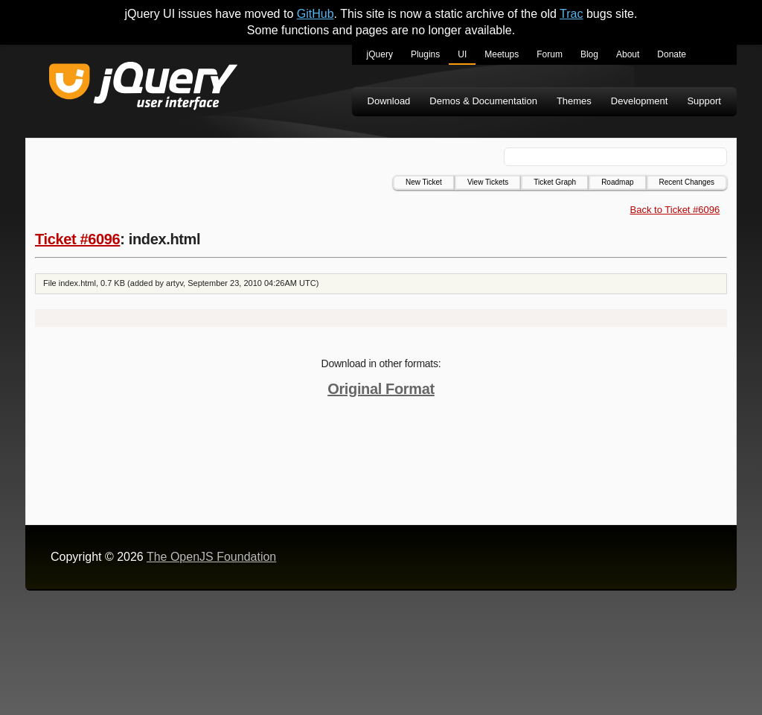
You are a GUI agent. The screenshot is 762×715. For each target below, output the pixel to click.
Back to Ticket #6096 (675, 209)
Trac (571, 13)
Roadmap (617, 182)
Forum (550, 54)
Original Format (381, 389)
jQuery (380, 54)
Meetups (501, 54)
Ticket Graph (555, 182)
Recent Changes (687, 182)
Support (704, 101)
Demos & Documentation (483, 101)
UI (462, 54)
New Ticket (424, 182)
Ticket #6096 (77, 239)
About (627, 54)
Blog (589, 54)
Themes (574, 101)
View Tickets (487, 182)
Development (639, 101)
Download (389, 101)
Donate (671, 54)
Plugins (425, 54)
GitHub (315, 13)
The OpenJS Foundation (211, 556)
